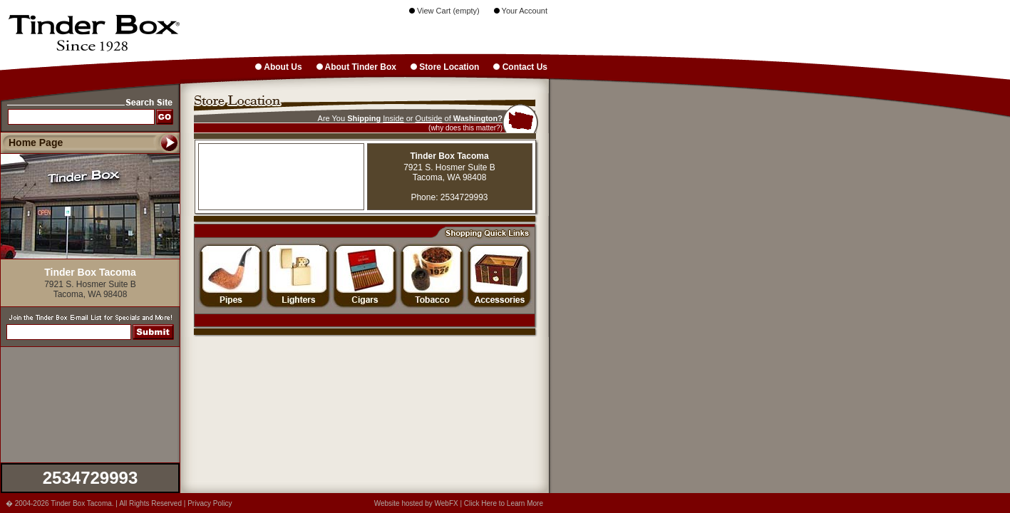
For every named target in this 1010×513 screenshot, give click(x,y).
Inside (393, 118)
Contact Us (520, 67)
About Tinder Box (356, 67)
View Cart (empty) (444, 10)
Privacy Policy (209, 503)
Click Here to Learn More (503, 503)
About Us (278, 67)
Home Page (36, 142)
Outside (429, 118)
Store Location (445, 67)
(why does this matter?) (465, 128)
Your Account (520, 10)
